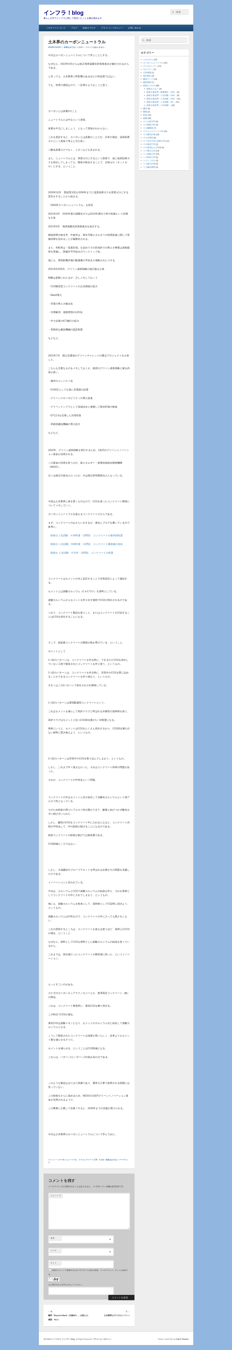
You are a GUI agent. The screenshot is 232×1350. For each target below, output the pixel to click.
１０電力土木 (149, 151)
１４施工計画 (149, 164)
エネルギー (148, 59)
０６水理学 (148, 138)
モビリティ (148, 69)
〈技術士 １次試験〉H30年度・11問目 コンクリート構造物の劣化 (85, 544)
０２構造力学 (149, 125)
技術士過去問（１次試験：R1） (160, 102)
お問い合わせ (134, 28)
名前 (52, 1238)
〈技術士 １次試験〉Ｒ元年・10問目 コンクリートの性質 (80, 552)
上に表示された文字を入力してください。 (66, 1285)
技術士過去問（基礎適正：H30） (161, 92)
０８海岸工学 (149, 144)
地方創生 (147, 76)
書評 (145, 108)
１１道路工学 (149, 154)
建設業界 (147, 82)
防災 (145, 115)
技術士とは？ (152, 89)
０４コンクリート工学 (88, 1160)
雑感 (145, 118)
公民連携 (147, 72)
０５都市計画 (149, 134)
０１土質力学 (149, 121)
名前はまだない (70, 47)
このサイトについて (55, 28)
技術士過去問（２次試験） (158, 105)
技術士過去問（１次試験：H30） (161, 99)
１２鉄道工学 (149, 157)
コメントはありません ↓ (96, 47)
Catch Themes (182, 1339)
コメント (55, 1195)
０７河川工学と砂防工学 (154, 141)
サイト (53, 1263)
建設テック (148, 79)
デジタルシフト (150, 66)
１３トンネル (149, 160)
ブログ (74, 28)
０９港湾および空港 (152, 147)
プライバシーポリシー (112, 28)
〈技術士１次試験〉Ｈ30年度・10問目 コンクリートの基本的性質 (85, 535)
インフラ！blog (64, 13)
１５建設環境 (149, 167)
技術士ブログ (89, 28)
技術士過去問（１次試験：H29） (161, 95)
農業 (145, 112)
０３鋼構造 (148, 128)
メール (53, 1250)
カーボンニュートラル (67, 1160)
